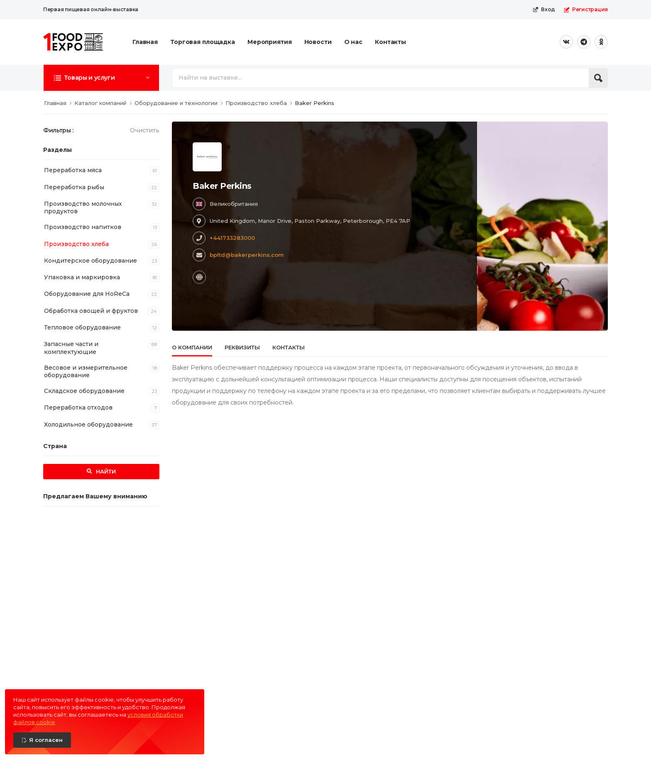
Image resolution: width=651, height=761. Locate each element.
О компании (192, 347)
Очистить (144, 130)
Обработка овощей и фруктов (91, 311)
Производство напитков (82, 227)
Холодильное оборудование (88, 424)
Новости (318, 42)
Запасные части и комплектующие (71, 347)
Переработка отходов (78, 407)
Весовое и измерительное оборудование (85, 371)
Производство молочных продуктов (83, 207)
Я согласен (46, 740)
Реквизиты (242, 347)
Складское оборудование (84, 391)
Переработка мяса (73, 170)
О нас (353, 42)
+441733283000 (232, 237)
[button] (101, 77)
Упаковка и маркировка (82, 277)
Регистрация (585, 9)
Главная (145, 42)
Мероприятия (269, 42)
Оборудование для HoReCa (87, 294)
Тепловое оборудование (82, 327)
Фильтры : (58, 130)
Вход (543, 9)
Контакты (390, 42)
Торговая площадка (202, 42)
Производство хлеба (76, 244)
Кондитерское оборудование (90, 260)
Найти (105, 471)
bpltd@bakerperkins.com (247, 254)
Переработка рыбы (74, 187)
